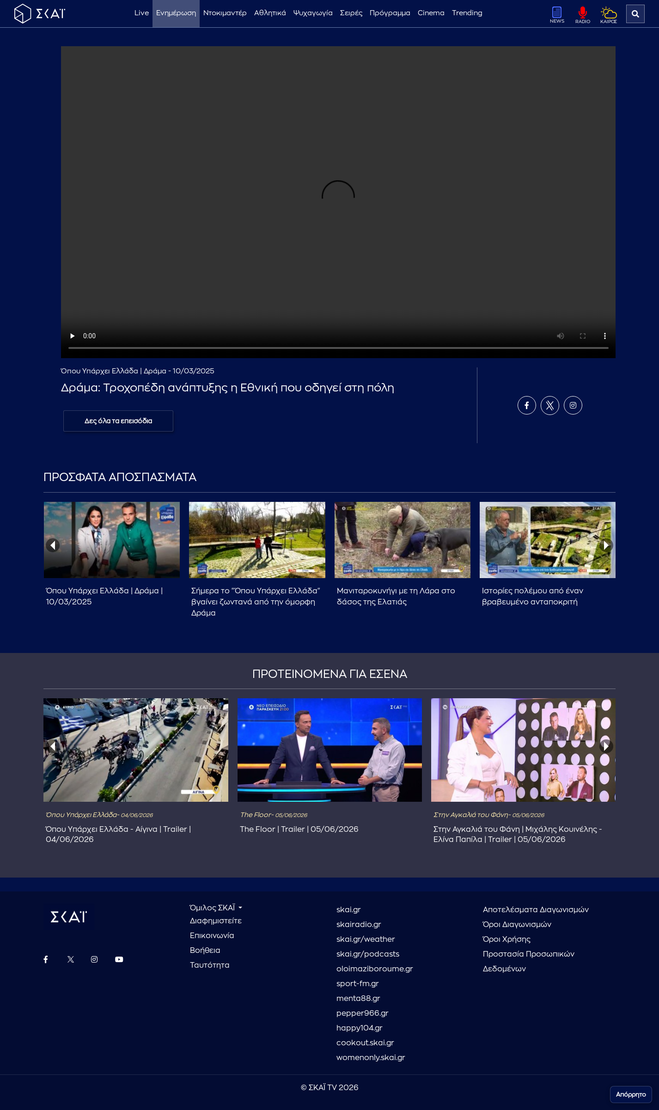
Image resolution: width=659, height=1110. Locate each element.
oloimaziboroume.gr (374, 969)
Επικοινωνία (212, 935)
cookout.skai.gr (365, 1043)
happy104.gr (359, 1028)
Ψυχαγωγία (313, 13)
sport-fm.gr (357, 984)
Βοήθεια (205, 950)
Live (141, 13)
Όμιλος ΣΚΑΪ (213, 908)
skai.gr (348, 910)
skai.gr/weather (365, 939)
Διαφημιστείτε (216, 921)
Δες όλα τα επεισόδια (118, 421)
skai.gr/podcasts (367, 954)
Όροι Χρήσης (507, 939)
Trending (467, 13)
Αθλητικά (270, 13)
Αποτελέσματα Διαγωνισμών (536, 910)
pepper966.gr (362, 1013)
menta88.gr (358, 998)
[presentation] (53, 545)
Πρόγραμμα (390, 13)
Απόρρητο (631, 1095)
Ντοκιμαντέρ (225, 13)
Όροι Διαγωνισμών (517, 924)
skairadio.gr (358, 924)
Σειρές (351, 13)
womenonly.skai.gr (370, 1057)
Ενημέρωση (176, 13)
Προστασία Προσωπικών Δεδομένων (528, 962)
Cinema (431, 13)
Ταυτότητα (210, 965)
